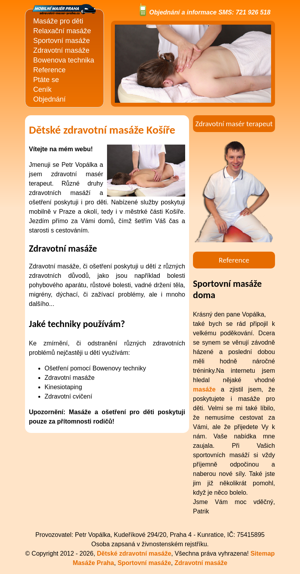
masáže (204, 389)
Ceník (42, 89)
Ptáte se (46, 80)
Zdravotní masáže (61, 50)
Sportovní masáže (61, 41)
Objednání (49, 99)
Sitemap (262, 553)
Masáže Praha (93, 563)
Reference (49, 70)
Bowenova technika (63, 60)
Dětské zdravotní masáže (134, 553)
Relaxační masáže (62, 31)
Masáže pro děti (58, 21)
